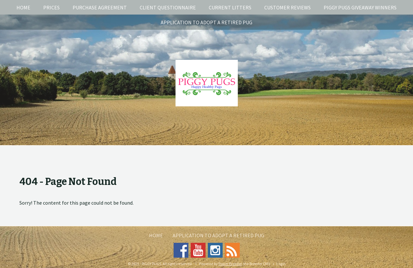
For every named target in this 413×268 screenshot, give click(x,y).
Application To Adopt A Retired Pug (206, 22)
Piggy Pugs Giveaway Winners (360, 7)
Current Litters (230, 7)
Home (23, 7)
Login (281, 263)
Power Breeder (230, 263)
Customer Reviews (287, 7)
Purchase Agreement (100, 7)
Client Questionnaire (168, 7)
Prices (51, 7)
